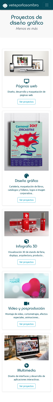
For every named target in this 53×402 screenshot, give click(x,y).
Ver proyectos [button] (26, 101)
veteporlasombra (24, 4)
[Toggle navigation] (47, 5)
